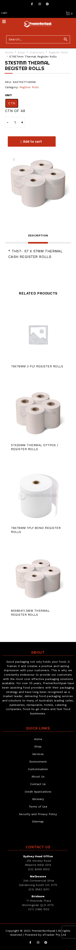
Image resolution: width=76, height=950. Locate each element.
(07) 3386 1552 (38, 909)
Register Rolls (58, 52)
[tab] (38, 238)
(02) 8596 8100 (39, 869)
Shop (21, 52)
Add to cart (32, 141)
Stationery (37, 52)
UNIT (8, 95)
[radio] (12, 103)
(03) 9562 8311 (39, 889)
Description (38, 235)
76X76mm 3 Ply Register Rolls (37, 366)
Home (9, 52)
